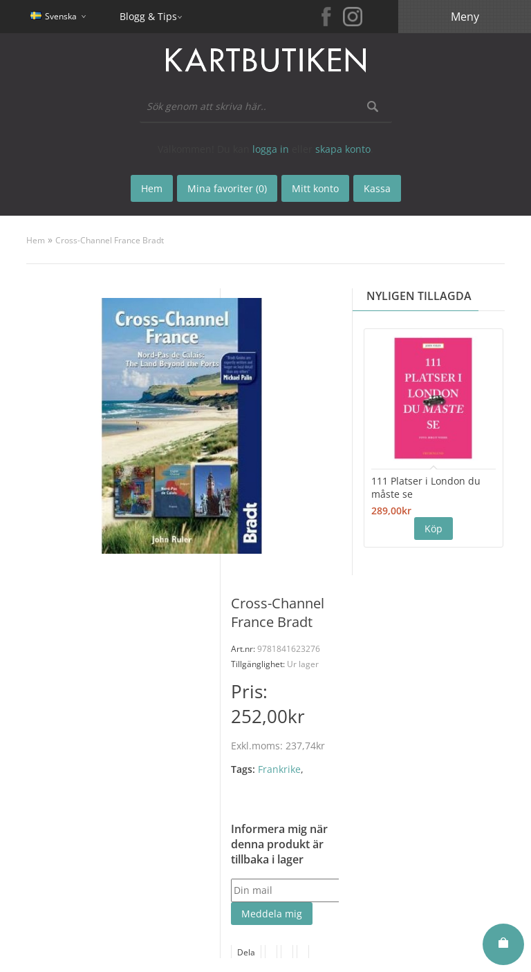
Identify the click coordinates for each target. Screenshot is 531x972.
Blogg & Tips (148, 16)
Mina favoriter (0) (227, 188)
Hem (35, 240)
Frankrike (279, 769)
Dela (246, 952)
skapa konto (343, 149)
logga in (270, 149)
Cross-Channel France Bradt (109, 240)
